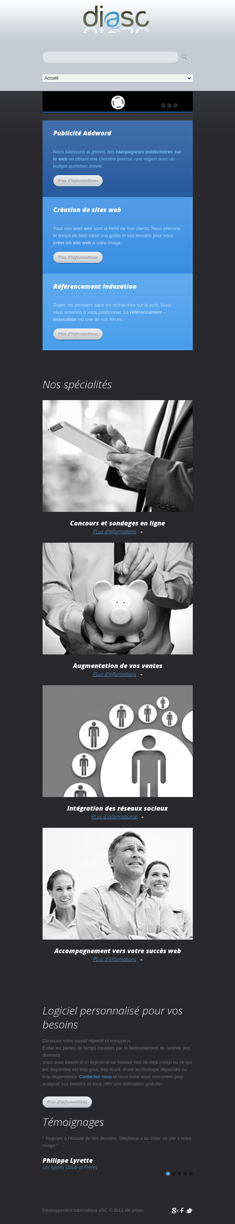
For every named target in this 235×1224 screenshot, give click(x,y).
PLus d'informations (114, 531)
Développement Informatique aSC (117, 20)
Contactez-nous (95, 1076)
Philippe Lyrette (68, 1160)
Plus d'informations (78, 181)
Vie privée (133, 1210)
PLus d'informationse (114, 816)
